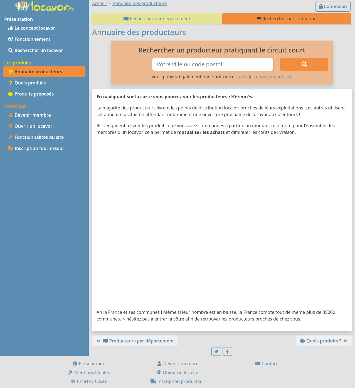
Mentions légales (89, 372)
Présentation (88, 364)
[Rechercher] (304, 64)
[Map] (222, 223)
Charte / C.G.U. (88, 381)
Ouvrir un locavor (30, 126)
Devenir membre (29, 115)
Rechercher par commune (287, 19)
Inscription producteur (177, 381)
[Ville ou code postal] (212, 64)
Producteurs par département (135, 341)
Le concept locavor (31, 28)
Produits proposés (31, 94)
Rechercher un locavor (35, 50)
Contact (266, 364)
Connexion (333, 6)
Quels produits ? (324, 341)
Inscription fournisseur (36, 148)
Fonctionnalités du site (36, 137)
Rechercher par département (157, 19)
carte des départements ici (263, 77)
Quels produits (27, 83)
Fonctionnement (29, 39)
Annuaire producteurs (35, 72)
